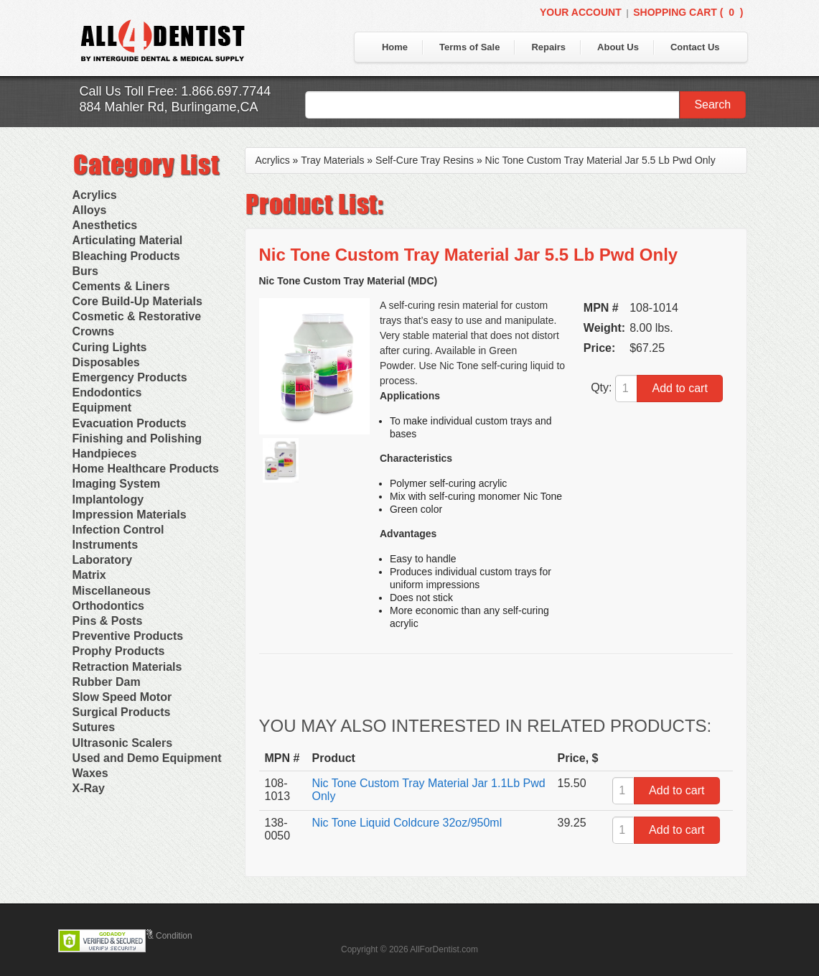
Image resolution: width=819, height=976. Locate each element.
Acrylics (94, 195)
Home (395, 47)
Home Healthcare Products (146, 469)
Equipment (102, 407)
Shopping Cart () (688, 12)
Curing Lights (109, 347)
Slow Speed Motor (122, 697)
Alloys (89, 210)
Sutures (94, 727)
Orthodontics (108, 606)
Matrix (89, 575)
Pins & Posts (107, 621)
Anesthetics (105, 225)
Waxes (90, 773)
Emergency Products (129, 377)
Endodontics (107, 392)
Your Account (581, 12)
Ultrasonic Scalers (122, 743)
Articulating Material (127, 240)
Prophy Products (118, 651)
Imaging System (116, 484)
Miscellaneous (111, 591)
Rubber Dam (106, 682)
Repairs (548, 47)
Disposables (106, 362)
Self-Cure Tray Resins (424, 160)
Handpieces (104, 453)
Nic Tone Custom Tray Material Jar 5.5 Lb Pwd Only (600, 160)
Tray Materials (332, 160)
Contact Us (695, 47)
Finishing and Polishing (137, 438)
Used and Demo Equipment (147, 758)
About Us (618, 47)
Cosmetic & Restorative (137, 316)
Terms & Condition (157, 936)
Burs (85, 271)
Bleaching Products (126, 256)
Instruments (105, 545)
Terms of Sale (469, 47)
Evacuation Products (129, 423)
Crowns (93, 331)
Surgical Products (121, 712)
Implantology (108, 499)
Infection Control (118, 530)
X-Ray (88, 788)
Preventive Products (128, 636)
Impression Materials (129, 514)
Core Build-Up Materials (137, 301)
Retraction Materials (127, 667)
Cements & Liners (121, 286)
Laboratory (102, 560)
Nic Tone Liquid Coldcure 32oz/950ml (407, 823)
